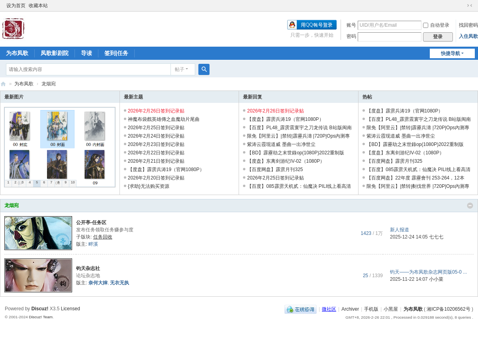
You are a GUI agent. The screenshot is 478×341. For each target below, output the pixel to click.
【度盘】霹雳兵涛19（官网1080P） (166, 169)
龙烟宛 (11, 205)
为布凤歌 (17, 53)
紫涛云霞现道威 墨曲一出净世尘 (281, 144)
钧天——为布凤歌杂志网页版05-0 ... (428, 272)
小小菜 (436, 279)
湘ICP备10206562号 (448, 309)
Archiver (350, 309)
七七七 (436, 237)
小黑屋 (391, 309)
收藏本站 (38, 5)
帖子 (179, 69)
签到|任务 (116, 53)
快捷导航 (450, 53)
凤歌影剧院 (55, 53)
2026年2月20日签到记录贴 (156, 178)
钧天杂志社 (88, 268)
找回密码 (468, 25)
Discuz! (40, 308)
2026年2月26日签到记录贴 (156, 111)
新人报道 (399, 230)
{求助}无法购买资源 (148, 186)
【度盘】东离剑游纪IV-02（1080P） (286, 161)
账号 (351, 25)
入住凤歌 (468, 36)
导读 (86, 53)
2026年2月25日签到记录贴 (156, 127)
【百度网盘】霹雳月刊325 (275, 169)
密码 (351, 36)
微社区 (329, 309)
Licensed (70, 308)
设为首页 (15, 5)
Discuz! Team (41, 317)
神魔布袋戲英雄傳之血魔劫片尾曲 (164, 119)
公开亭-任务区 (91, 222)
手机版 (371, 309)
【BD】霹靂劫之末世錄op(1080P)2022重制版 (295, 153)
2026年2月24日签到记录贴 (156, 136)
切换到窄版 (469, 5)
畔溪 (93, 244)
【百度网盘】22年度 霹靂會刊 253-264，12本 (415, 178)
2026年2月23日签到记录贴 (156, 144)
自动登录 (436, 25)
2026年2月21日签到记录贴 (156, 161)
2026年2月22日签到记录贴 (156, 153)
